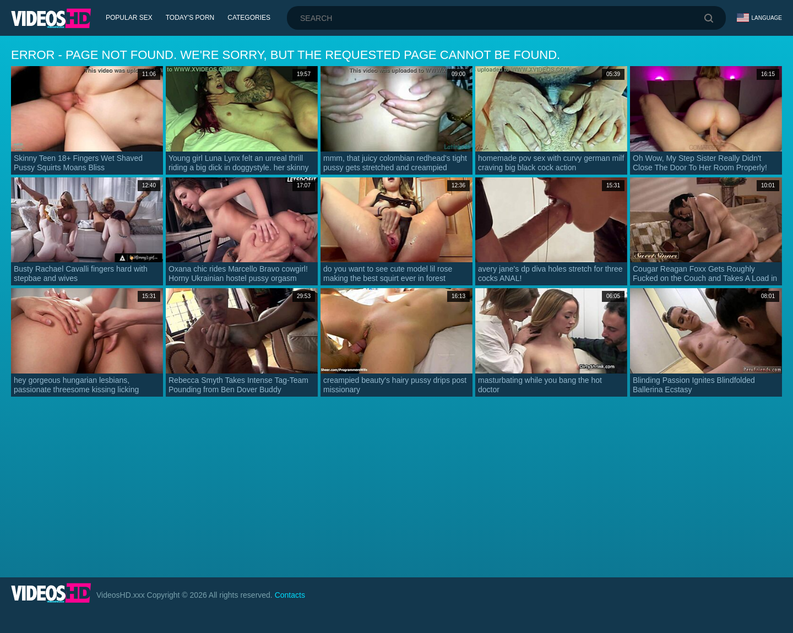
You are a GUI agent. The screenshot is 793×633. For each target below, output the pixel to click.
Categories (248, 17)
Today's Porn (190, 17)
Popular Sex (129, 17)
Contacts (290, 595)
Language (759, 17)
